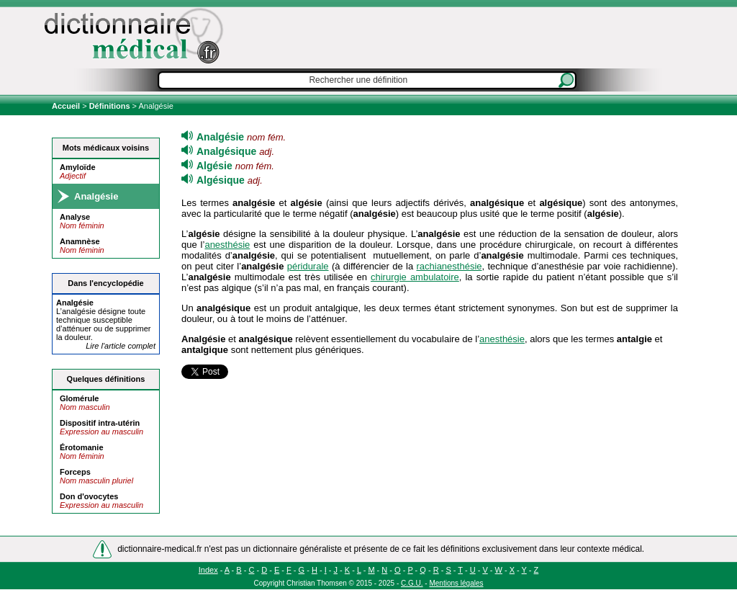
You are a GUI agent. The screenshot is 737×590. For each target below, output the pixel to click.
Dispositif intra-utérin (100, 423)
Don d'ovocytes (89, 496)
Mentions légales (456, 583)
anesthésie (227, 244)
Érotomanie (82, 447)
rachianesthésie (448, 266)
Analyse (75, 217)
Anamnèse (80, 241)
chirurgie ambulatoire (415, 277)
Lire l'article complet (120, 345)
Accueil (67, 106)
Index (208, 570)
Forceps (75, 472)
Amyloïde (78, 167)
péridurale (308, 266)
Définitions (109, 106)
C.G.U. (412, 583)
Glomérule (79, 398)
